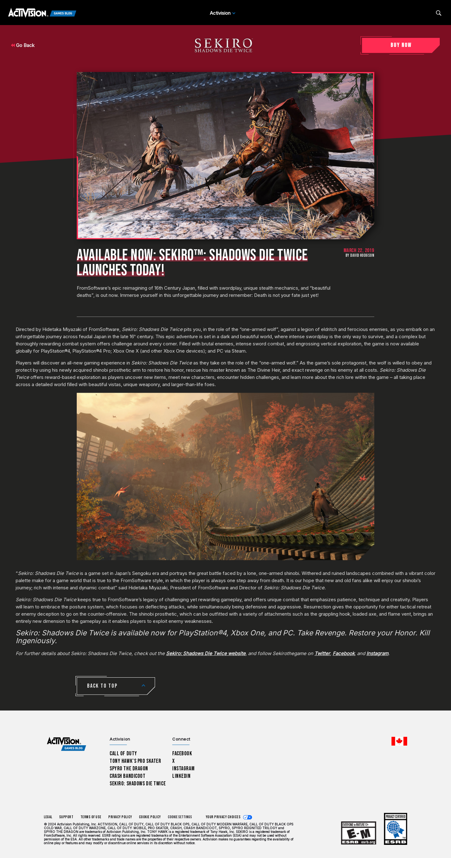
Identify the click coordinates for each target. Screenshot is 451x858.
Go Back (22, 45)
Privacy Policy (120, 817)
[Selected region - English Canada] (399, 741)
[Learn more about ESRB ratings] (358, 833)
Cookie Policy (150, 817)
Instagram (183, 768)
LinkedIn (181, 776)
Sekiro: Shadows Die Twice (138, 783)
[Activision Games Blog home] (66, 744)
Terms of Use (91, 817)
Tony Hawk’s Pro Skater (135, 761)
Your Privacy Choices (223, 817)
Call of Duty (123, 753)
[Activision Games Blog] (42, 13)
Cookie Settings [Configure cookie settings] (180, 817)
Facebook (182, 753)
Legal (48, 817)
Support (66, 817)
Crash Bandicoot (127, 776)
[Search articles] (439, 13)
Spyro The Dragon (129, 768)
